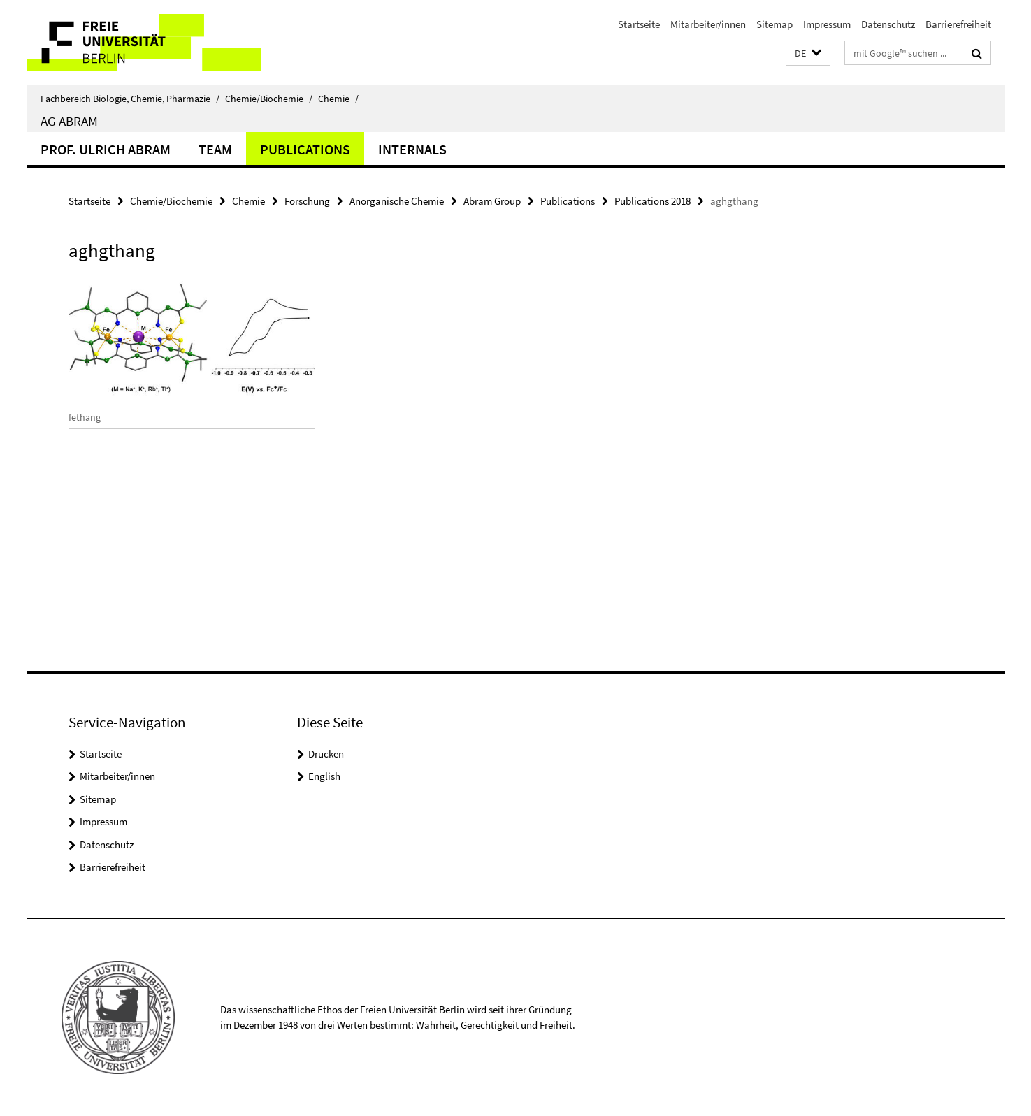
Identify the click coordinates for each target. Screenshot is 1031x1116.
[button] (808, 53)
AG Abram (69, 121)
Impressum (827, 24)
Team (215, 149)
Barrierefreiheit (958, 24)
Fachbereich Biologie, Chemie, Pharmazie (130, 98)
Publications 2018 (652, 201)
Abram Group (492, 201)
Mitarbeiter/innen (708, 24)
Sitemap (774, 24)
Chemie (338, 98)
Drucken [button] (326, 753)
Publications (305, 149)
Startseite (639, 24)
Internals (412, 149)
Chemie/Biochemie (268, 98)
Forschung (307, 201)
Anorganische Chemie (396, 201)
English (324, 776)
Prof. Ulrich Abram (106, 149)
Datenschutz (888, 24)
